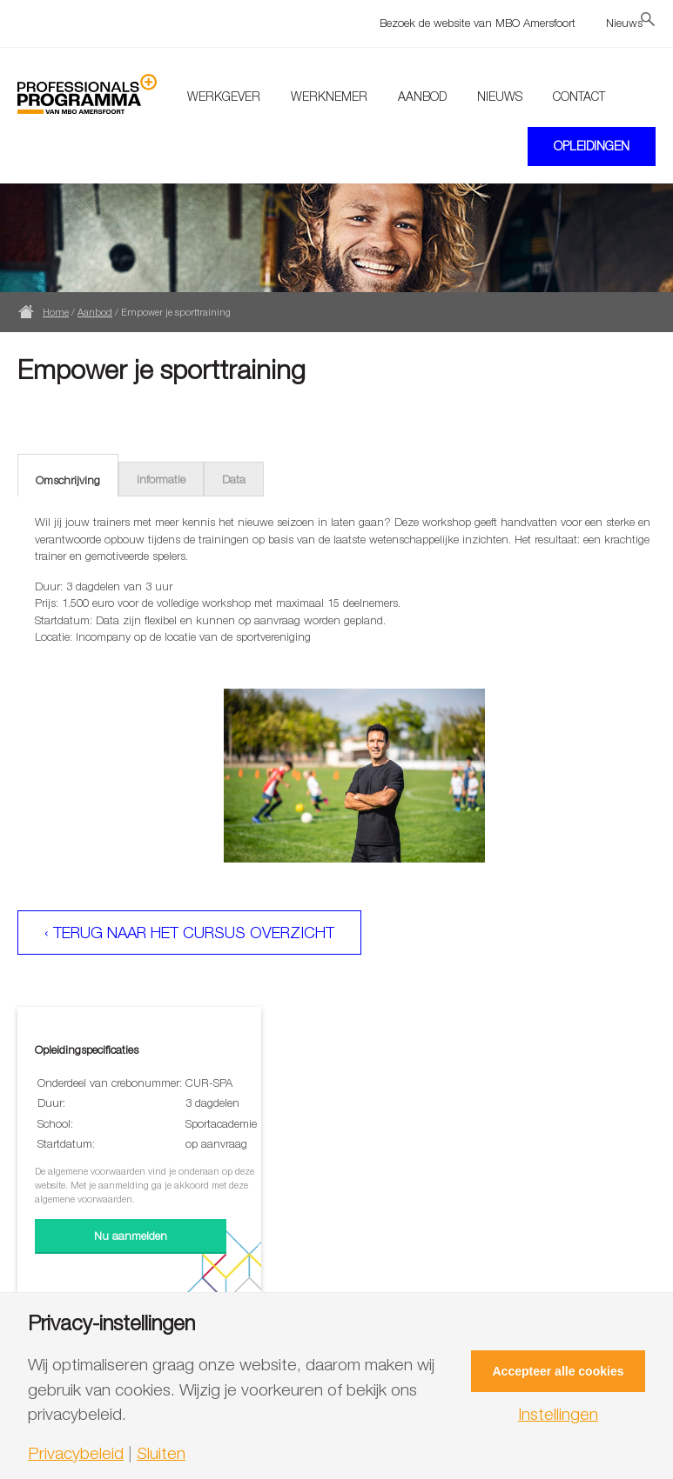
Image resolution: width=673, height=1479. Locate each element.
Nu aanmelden (130, 1235)
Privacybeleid (76, 1453)
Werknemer (329, 96)
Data (234, 479)
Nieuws (624, 23)
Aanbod (422, 96)
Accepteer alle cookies (558, 1371)
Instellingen (558, 1414)
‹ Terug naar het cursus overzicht (189, 932)
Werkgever (223, 96)
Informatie (161, 479)
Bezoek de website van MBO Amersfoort (477, 23)
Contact (579, 96)
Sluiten (161, 1453)
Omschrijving (68, 480)
